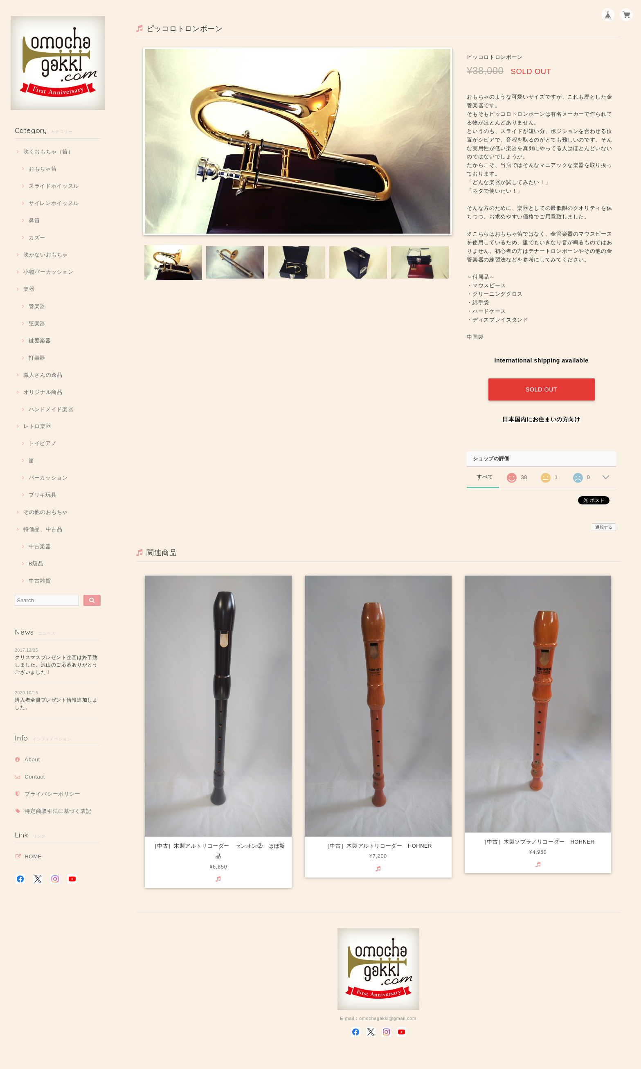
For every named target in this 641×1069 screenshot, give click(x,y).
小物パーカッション (48, 272)
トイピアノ (42, 443)
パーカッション (48, 478)
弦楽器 (37, 323)
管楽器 (37, 306)
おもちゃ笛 (42, 169)
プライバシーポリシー (53, 794)
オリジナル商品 (43, 392)
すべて (485, 476)
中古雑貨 (40, 581)
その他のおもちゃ (45, 512)
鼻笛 (34, 220)
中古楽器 (40, 546)
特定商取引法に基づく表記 (58, 811)
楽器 (28, 289)
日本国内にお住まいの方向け (541, 418)
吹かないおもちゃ (45, 255)
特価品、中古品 (43, 529)
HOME (33, 856)
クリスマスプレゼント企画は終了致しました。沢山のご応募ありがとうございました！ (56, 665)
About (32, 759)
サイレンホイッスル (54, 203)
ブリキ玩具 (42, 495)
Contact (35, 777)
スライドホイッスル (54, 186)
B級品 (36, 563)
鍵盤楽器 (40, 341)
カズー (37, 237)
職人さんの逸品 (43, 375)
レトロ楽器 (37, 426)
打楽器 (37, 358)
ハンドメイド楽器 (51, 409)
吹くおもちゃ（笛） (48, 152)
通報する (604, 526)
